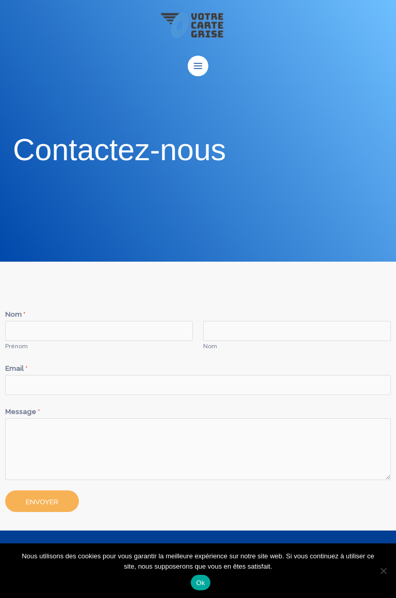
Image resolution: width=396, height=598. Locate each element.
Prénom (16, 346)
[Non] (383, 571)
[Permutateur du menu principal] (198, 66)
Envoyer (42, 502)
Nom (15, 314)
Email (16, 368)
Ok (200, 583)
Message (22, 411)
